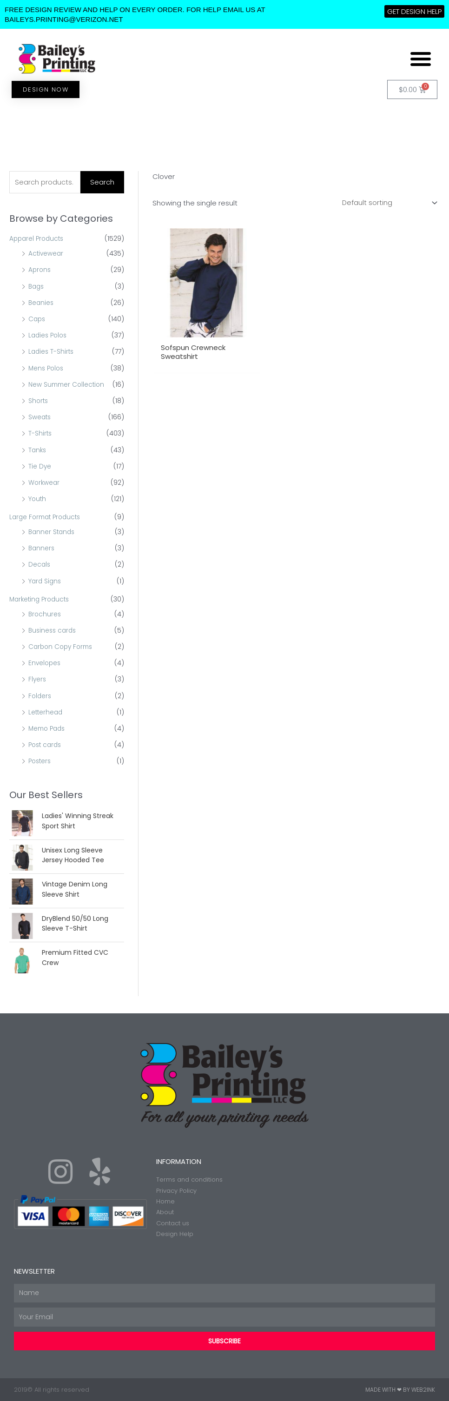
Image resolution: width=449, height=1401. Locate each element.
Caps (37, 319)
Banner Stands (52, 531)
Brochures (45, 613)
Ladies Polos (49, 335)
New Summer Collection (67, 384)
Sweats (40, 417)
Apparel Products (38, 239)
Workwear (44, 482)
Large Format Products (47, 517)
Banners (42, 548)
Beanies (41, 303)
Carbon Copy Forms (62, 646)
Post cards (46, 744)
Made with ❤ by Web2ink (400, 1389)
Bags (37, 286)
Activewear (46, 253)
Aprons (40, 270)
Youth (37, 498)
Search (102, 182)
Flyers (37, 679)
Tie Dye (40, 466)
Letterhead (46, 711)
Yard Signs (45, 580)
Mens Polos (47, 368)
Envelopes (45, 662)
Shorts (38, 401)
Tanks (37, 450)
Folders (40, 695)
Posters (40, 760)
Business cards (53, 629)
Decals (39, 564)
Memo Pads (48, 728)
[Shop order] (387, 203)
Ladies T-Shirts (52, 352)
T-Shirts (40, 433)
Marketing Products (41, 599)
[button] (420, 58)
